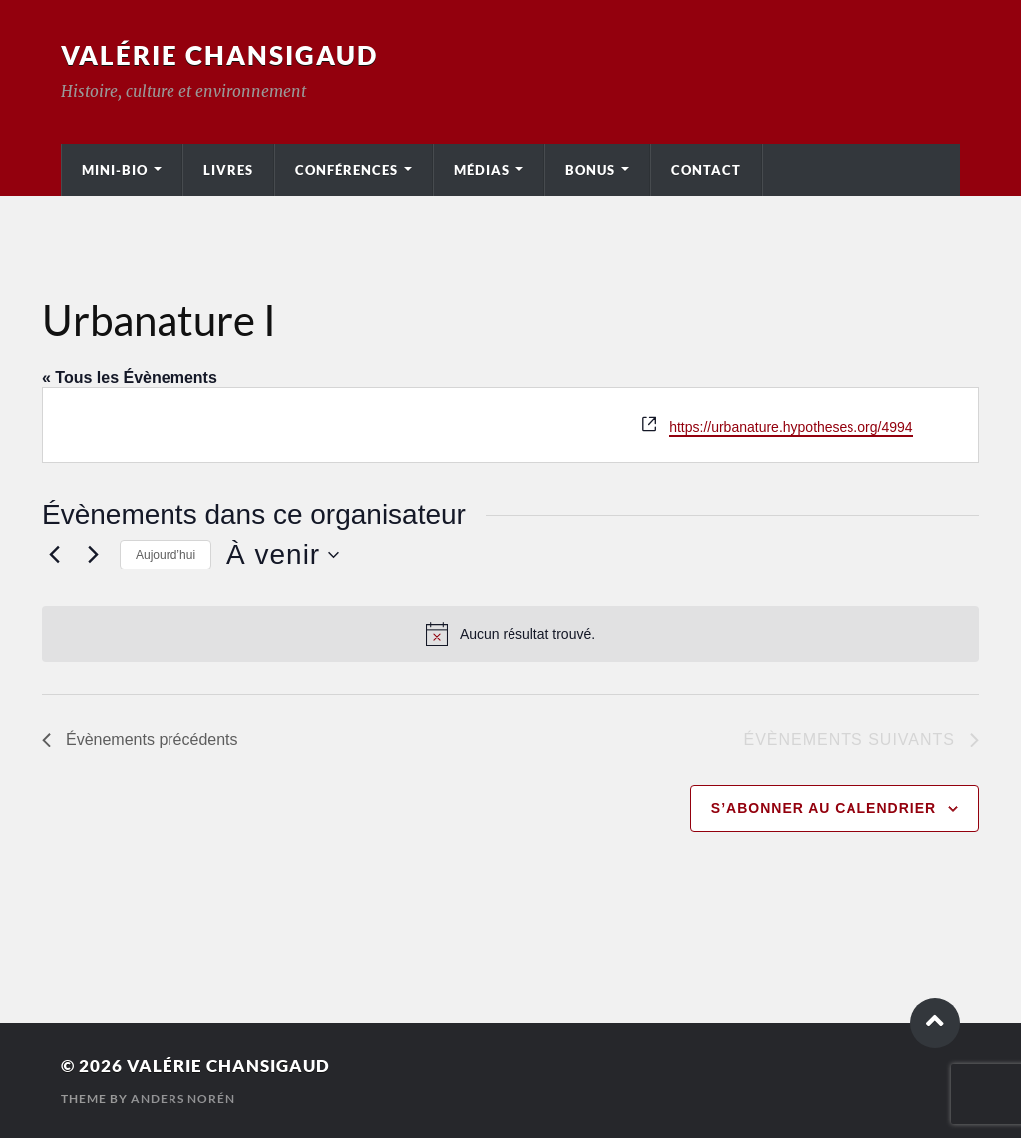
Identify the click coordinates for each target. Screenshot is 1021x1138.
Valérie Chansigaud (219, 55)
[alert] (510, 634)
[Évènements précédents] (54, 555)
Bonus (590, 170)
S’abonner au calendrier (823, 808)
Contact (706, 170)
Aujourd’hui (165, 555)
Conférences (346, 170)
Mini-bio (115, 170)
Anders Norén (183, 1098)
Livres (228, 170)
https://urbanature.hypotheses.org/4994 (790, 427)
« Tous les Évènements (129, 377)
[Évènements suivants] (93, 555)
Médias (482, 170)
